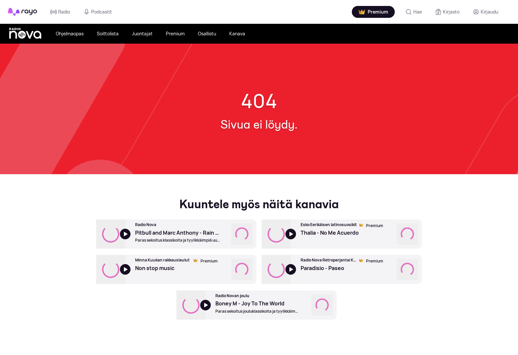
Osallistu (207, 33)
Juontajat (142, 33)
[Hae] (413, 12)
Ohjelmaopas (70, 33)
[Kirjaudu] (485, 12)
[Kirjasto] (447, 12)
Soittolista (108, 33)
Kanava (237, 33)
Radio (60, 12)
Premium (175, 33)
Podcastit (97, 12)
